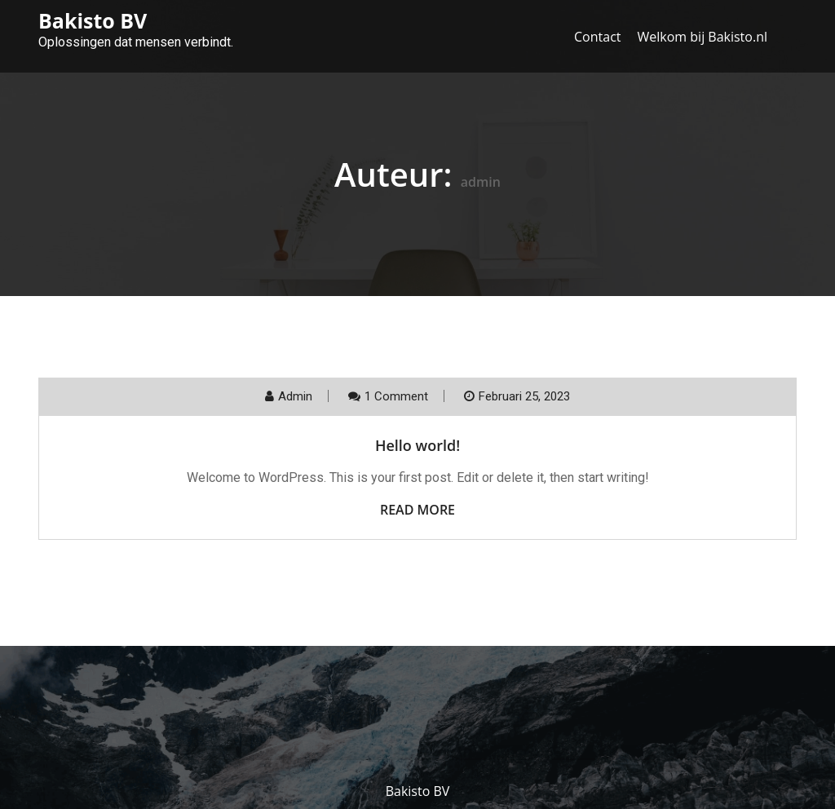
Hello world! (417, 445)
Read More (417, 510)
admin (295, 396)
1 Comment (396, 396)
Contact (597, 37)
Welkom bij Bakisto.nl (703, 37)
